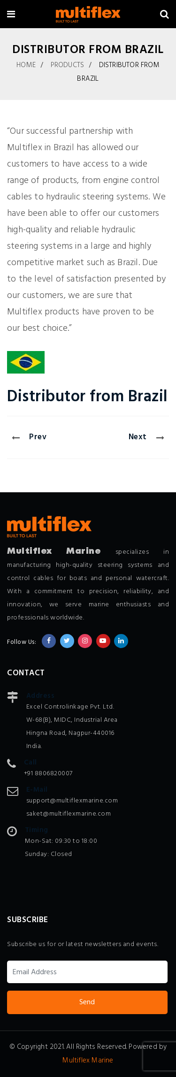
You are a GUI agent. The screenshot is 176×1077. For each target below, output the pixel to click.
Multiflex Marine (87, 1060)
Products (67, 65)
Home (26, 65)
